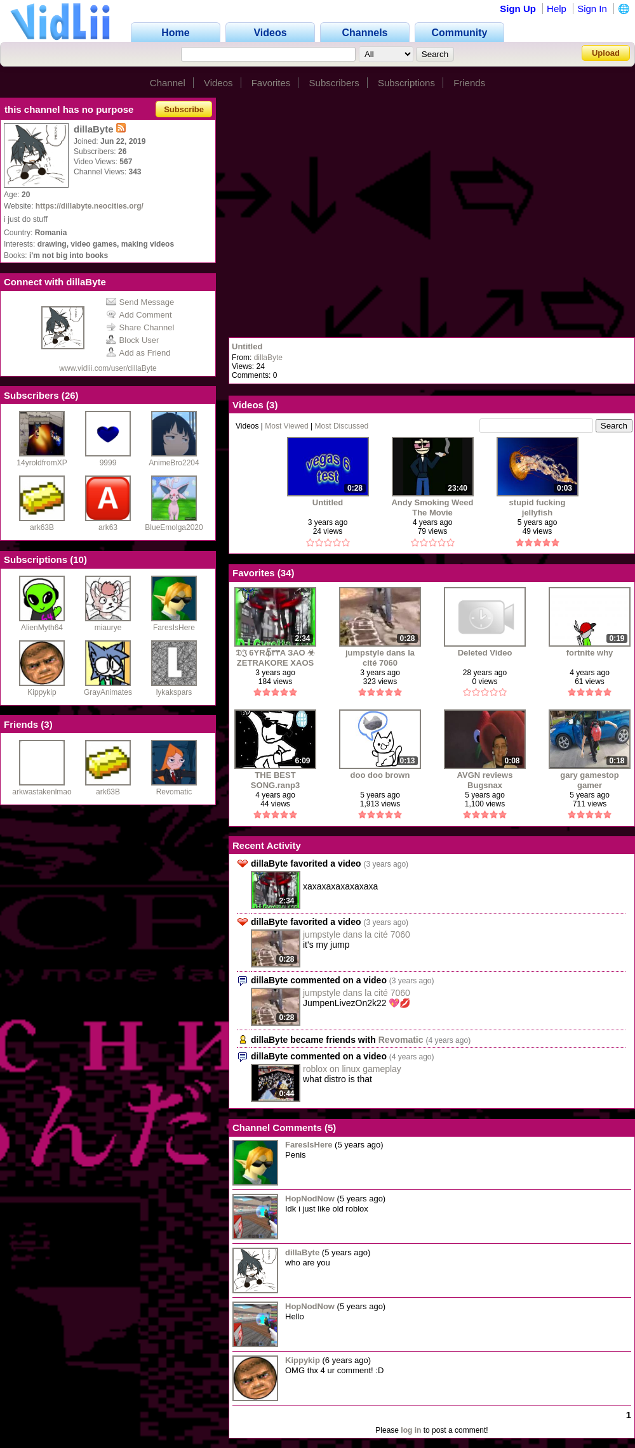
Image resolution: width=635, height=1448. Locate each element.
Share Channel (140, 327)
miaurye (108, 627)
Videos (218, 82)
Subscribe (184, 109)
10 (78, 559)
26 (70, 395)
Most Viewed (286, 426)
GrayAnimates (108, 692)
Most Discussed (342, 426)
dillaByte (268, 357)
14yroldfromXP (42, 462)
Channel (167, 82)
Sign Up (518, 8)
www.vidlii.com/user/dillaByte (107, 368)
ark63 (107, 527)
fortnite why (589, 652)
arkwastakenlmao (41, 791)
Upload (606, 53)
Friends (469, 82)
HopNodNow (310, 1198)
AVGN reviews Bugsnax (485, 780)
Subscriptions (406, 82)
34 (286, 572)
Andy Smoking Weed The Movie (432, 507)
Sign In (592, 8)
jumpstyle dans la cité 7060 (380, 658)
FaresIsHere (174, 627)
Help (556, 8)
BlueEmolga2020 (174, 527)
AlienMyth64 (42, 627)
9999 (108, 462)
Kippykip (41, 692)
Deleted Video (485, 652)
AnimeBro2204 (174, 462)
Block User (132, 340)
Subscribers (334, 82)
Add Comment (139, 315)
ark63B (42, 527)
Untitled (247, 346)
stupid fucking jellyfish (537, 507)
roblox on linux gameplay (352, 1069)
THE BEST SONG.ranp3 (275, 780)
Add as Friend (138, 353)
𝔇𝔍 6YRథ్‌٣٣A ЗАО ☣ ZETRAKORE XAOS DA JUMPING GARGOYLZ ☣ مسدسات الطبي (276, 658)
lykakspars (174, 692)
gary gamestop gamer (589, 780)
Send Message (140, 302)
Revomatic (174, 791)
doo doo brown (380, 775)
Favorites (271, 82)
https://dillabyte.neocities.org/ (90, 206)
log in (411, 1430)
